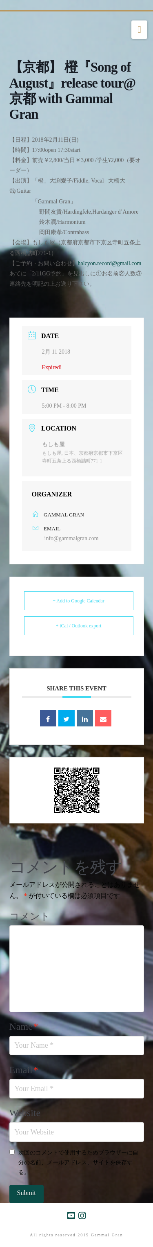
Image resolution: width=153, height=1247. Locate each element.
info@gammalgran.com (71, 538)
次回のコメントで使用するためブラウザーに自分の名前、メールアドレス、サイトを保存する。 (78, 1162)
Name (23, 1026)
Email (23, 1069)
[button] (139, 29)
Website (25, 1112)
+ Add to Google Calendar (78, 601)
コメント (29, 916)
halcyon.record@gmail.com (110, 263)
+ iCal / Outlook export (78, 626)
